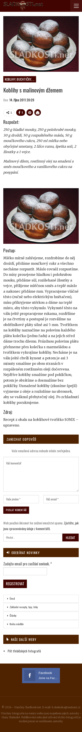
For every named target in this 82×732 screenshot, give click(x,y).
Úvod (12, 598)
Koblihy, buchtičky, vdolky (20, 79)
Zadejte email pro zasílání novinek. (27, 563)
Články (13, 615)
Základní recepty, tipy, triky (24, 607)
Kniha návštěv (17, 624)
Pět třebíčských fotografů (24, 650)
